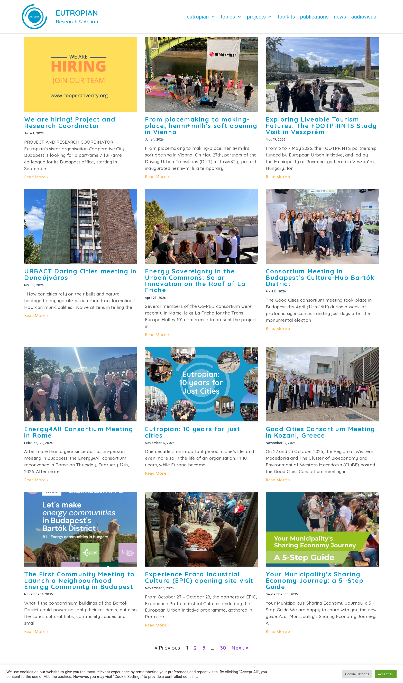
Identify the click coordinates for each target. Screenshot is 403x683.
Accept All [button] (385, 674)
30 (223, 650)
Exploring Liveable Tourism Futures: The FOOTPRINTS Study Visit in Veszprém (321, 128)
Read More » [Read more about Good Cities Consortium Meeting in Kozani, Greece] (278, 482)
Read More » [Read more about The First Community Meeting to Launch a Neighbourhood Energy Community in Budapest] (36, 634)
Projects (260, 17)
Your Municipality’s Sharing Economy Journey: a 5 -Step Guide (314, 583)
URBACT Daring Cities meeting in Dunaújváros (80, 277)
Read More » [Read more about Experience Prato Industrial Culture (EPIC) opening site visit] (157, 627)
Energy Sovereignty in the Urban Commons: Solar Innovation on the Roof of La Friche (195, 283)
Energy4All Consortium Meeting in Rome (78, 434)
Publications (314, 17)
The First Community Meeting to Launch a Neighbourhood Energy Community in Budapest (79, 583)
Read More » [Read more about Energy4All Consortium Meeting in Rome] (36, 482)
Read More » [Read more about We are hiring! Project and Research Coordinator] (36, 179)
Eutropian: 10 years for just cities (192, 434)
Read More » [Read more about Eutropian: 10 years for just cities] (157, 476)
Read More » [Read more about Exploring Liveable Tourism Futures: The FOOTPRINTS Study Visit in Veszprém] (278, 179)
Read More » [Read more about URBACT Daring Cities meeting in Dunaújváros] (36, 318)
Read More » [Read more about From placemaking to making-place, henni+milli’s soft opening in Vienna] (157, 179)
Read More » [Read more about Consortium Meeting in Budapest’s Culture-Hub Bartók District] (278, 331)
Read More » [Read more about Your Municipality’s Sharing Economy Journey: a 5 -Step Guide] (278, 634)
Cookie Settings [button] (357, 674)
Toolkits (286, 17)
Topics (231, 17)
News (340, 17)
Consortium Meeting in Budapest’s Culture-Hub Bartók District (320, 280)
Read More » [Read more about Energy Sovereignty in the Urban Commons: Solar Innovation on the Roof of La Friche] (157, 337)
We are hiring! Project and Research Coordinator (69, 125)
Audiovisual (364, 17)
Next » (240, 650)
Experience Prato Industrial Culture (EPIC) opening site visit (199, 580)
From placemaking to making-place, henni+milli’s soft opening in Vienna (201, 128)
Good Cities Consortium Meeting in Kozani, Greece (320, 434)
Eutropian (201, 17)
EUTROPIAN (77, 12)
